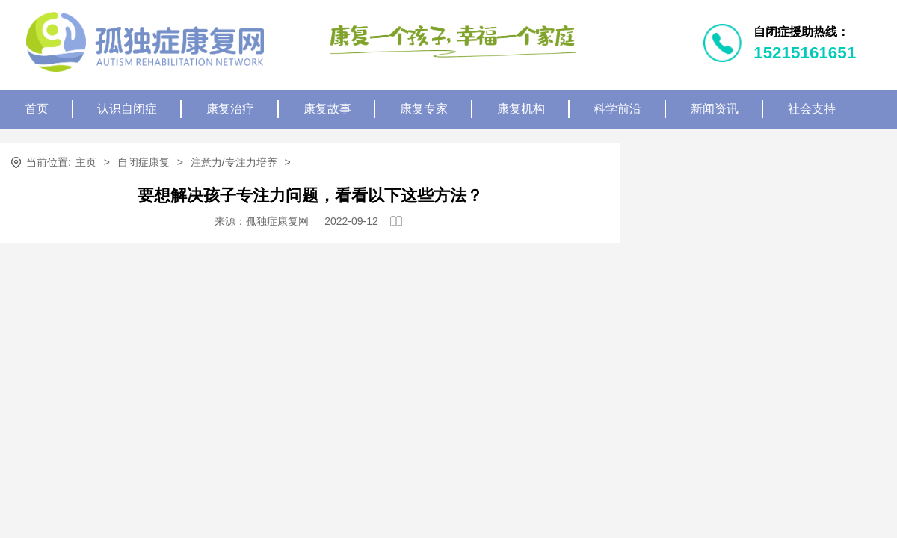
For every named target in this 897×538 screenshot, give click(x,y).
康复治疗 (230, 108)
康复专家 (424, 108)
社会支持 (812, 108)
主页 (85, 162)
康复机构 (521, 108)
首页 (37, 108)
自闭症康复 (143, 162)
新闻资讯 (715, 108)
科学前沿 (617, 108)
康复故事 (327, 108)
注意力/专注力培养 (234, 162)
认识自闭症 (127, 108)
